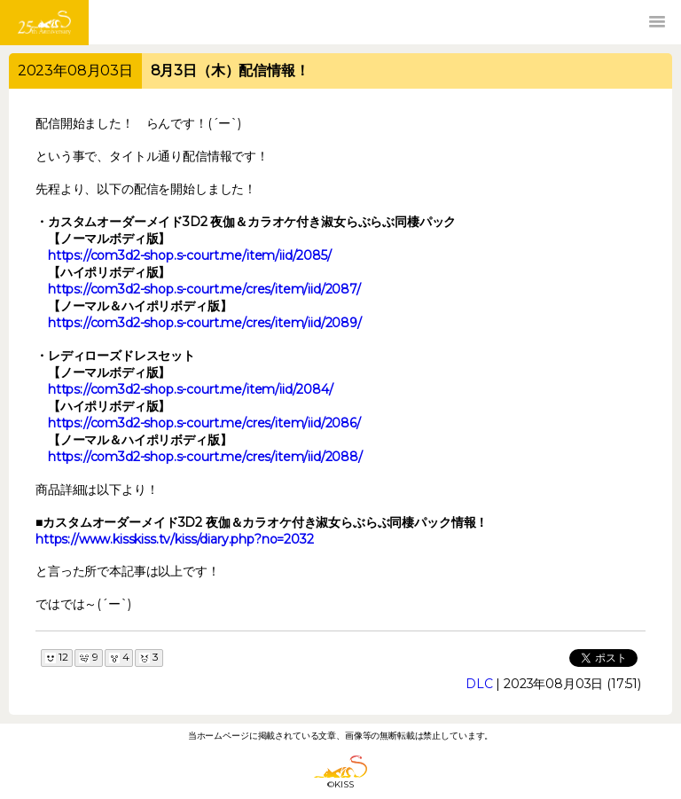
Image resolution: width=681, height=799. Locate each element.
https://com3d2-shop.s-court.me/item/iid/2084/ (190, 389)
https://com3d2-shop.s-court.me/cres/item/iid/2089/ (205, 323)
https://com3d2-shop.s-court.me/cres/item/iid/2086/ (204, 423)
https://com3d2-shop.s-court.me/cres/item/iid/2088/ (205, 457)
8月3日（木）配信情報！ (230, 70)
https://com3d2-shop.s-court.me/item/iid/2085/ (190, 255)
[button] (657, 22)
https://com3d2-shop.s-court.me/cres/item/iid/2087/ (204, 289)
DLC (479, 684)
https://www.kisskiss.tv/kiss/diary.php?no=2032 (174, 539)
